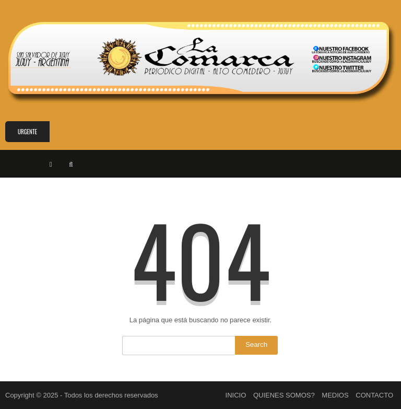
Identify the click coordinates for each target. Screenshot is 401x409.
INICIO (236, 395)
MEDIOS (335, 395)
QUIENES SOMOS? (284, 395)
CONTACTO (374, 395)
